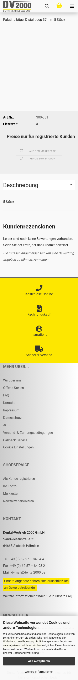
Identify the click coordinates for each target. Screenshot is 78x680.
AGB (6, 425)
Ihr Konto (9, 486)
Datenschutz (12, 418)
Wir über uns (12, 380)
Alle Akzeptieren (39, 661)
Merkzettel (10, 494)
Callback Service (15, 440)
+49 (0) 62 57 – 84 (24, 566)
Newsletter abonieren (18, 501)
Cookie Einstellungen (18, 447)
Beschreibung (20, 185)
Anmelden (40, 260)
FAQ (6, 395)
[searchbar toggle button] (47, 6)
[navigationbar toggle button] (72, 6)
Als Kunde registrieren (19, 479)
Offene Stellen (13, 388)
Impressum (11, 410)
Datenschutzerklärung (26, 652)
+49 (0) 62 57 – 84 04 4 (26, 559)
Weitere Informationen (39, 671)
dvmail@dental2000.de (28, 572)
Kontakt (9, 403)
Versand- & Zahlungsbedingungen (28, 433)
